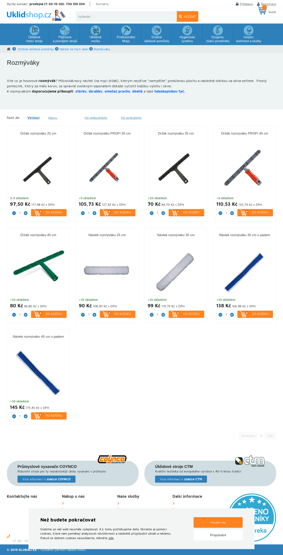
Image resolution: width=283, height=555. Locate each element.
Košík (272, 12)
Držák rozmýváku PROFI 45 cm (244, 133)
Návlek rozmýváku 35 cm (176, 235)
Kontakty (102, 4)
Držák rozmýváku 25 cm (38, 133)
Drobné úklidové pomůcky (36, 49)
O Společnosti (186, 503)
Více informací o (46, 479)
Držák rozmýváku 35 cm (176, 133)
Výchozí (34, 117)
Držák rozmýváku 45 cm (38, 235)
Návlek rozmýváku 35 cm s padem (244, 235)
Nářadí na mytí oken (74, 49)
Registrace (266, 4)
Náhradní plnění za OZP (137, 503)
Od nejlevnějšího (96, 117)
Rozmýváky (102, 49)
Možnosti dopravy (78, 503)
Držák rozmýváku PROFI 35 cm (107, 133)
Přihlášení (244, 4)
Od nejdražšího (131, 117)
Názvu (52, 117)
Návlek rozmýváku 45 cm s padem (38, 336)
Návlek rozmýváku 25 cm (107, 235)
